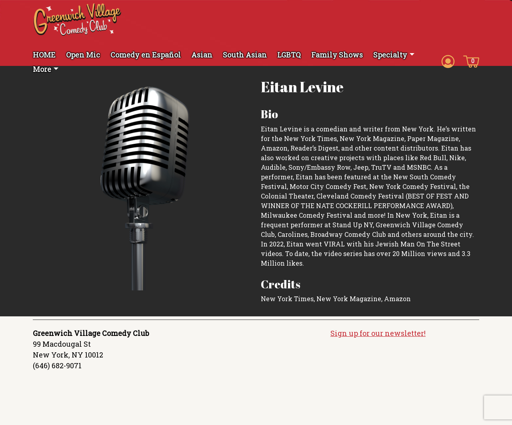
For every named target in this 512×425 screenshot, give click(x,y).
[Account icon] (448, 60)
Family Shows (337, 55)
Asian (201, 55)
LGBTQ (289, 55)
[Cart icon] (471, 60)
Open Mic (83, 55)
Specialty (390, 55)
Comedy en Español (145, 55)
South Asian (245, 55)
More (42, 69)
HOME (44, 55)
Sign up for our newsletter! (378, 333)
